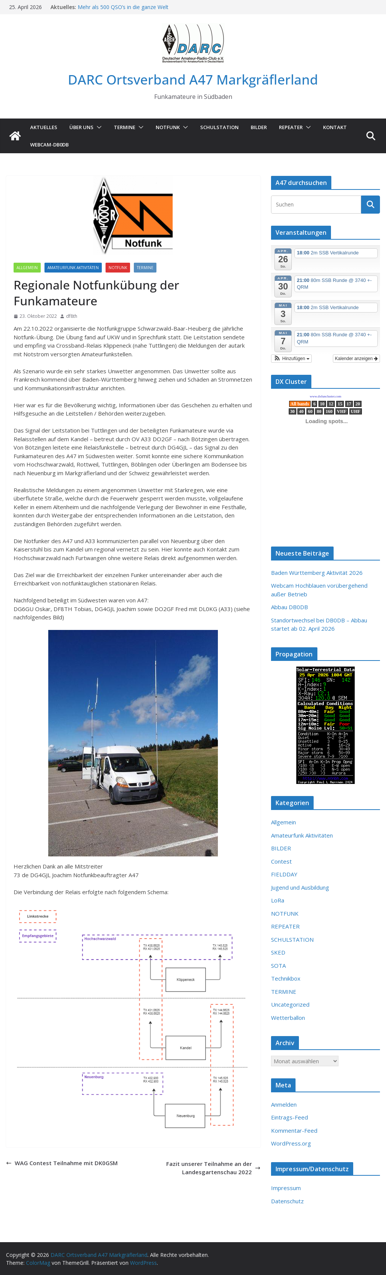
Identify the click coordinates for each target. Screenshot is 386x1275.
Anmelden (284, 1104)
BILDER (281, 848)
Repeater (291, 127)
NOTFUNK (168, 127)
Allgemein (27, 267)
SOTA (278, 965)
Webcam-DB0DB (49, 144)
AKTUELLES (43, 127)
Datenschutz (287, 1201)
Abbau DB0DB (289, 607)
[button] (97, 127)
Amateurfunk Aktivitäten (73, 267)
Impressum (286, 1188)
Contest (281, 861)
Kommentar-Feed (294, 1130)
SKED (278, 952)
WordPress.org (291, 1143)
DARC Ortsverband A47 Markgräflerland (193, 79)
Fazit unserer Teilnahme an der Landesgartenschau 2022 (213, 1168)
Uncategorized (290, 1004)
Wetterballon (288, 1017)
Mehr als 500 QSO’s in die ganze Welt (123, 7)
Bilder (259, 127)
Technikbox (285, 978)
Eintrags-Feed (289, 1117)
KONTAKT (335, 127)
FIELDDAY (284, 874)
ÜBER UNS (81, 127)
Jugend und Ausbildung (300, 887)
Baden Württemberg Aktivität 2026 (317, 572)
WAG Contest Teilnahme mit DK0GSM (62, 1163)
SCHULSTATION (219, 127)
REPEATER (285, 926)
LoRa (277, 900)
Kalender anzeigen (356, 358)
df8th (71, 316)
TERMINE (124, 127)
